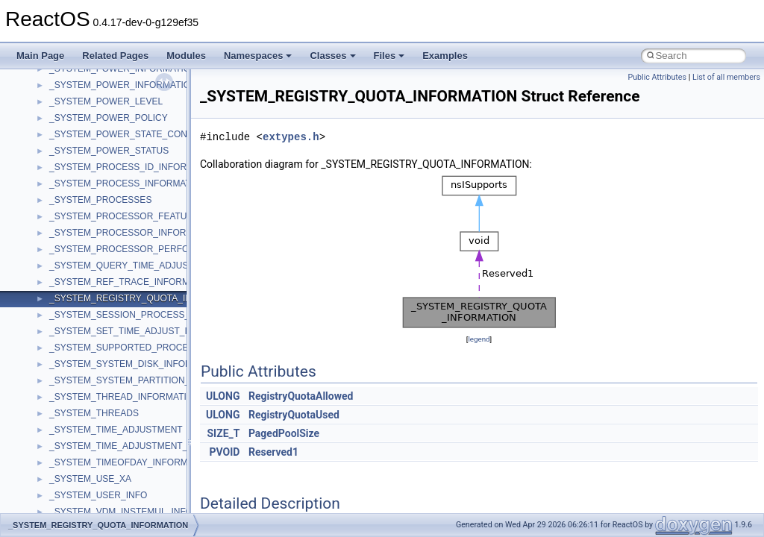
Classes (332, 55)
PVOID (225, 452)
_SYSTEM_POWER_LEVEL (106, 101)
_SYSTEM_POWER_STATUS (109, 150)
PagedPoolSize (283, 433)
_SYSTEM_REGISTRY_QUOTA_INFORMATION (147, 298)
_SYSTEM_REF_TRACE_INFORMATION (132, 282)
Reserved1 (273, 452)
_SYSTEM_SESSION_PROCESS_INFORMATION (150, 315)
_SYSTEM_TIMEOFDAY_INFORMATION (132, 462)
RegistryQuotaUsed (293, 415)
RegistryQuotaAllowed (301, 396)
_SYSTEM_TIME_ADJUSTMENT (116, 429)
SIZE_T (223, 433)
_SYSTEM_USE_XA (90, 479)
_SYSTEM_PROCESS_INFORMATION (128, 183)
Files (389, 55)
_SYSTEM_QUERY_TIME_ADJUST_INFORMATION (155, 265)
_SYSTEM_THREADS (94, 413)
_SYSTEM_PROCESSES (100, 200)
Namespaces (258, 55)
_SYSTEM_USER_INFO (98, 495)
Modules (186, 55)
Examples (445, 55)
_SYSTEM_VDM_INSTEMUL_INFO (120, 511)
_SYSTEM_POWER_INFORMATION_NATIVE (141, 85)
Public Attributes (656, 77)
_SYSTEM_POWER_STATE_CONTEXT (129, 134)
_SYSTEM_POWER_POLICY (108, 118)
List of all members (726, 77)
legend (478, 339)
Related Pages (115, 55)
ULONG (222, 396)
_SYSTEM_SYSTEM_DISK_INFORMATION (137, 364)
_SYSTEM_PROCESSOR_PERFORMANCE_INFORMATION (172, 249)
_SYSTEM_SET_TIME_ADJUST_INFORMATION (148, 331)
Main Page (40, 55)
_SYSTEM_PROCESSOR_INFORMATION (134, 232)
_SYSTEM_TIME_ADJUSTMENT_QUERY (134, 446)
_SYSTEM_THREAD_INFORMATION (124, 397)
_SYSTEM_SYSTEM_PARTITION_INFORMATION (150, 380)
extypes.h (291, 137)
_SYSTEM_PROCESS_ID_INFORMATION (135, 167)
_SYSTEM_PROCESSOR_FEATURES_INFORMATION (160, 216)
